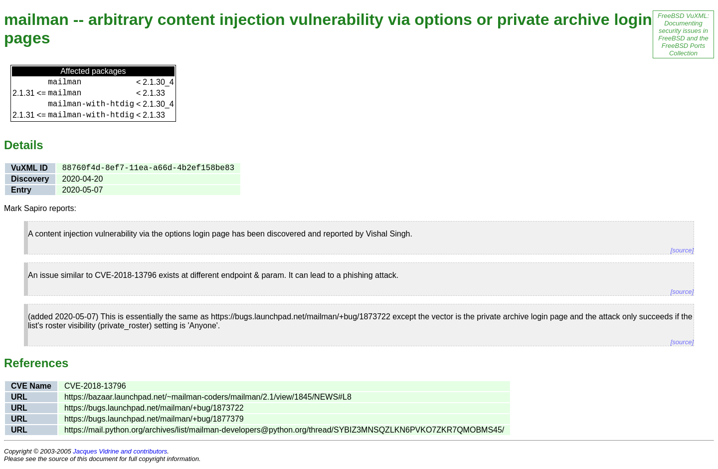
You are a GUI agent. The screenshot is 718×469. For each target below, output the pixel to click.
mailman (64, 82)
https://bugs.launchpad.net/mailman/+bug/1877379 (154, 419)
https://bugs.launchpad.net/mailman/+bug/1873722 (154, 408)
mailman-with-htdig (91, 104)
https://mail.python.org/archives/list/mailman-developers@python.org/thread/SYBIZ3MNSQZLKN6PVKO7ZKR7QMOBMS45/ (284, 430)
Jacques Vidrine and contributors (120, 451)
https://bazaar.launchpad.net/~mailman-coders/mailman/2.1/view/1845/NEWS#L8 (208, 397)
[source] (682, 250)
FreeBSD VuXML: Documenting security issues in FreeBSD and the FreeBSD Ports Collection (683, 34)
